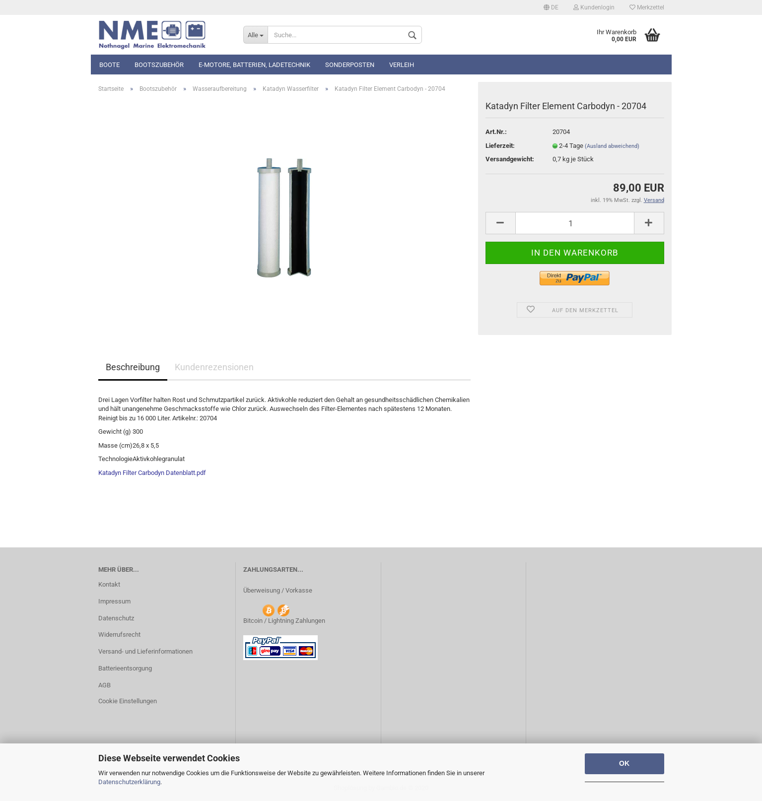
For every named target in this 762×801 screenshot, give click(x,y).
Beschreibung (133, 367)
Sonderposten (349, 64)
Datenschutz (116, 618)
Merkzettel (646, 7)
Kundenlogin (594, 7)
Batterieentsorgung (125, 668)
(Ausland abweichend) (612, 146)
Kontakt (109, 584)
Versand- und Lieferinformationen (145, 651)
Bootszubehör (159, 64)
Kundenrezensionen (214, 367)
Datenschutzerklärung (129, 782)
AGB (104, 685)
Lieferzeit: (500, 145)
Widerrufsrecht (119, 634)
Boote (109, 64)
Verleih (401, 64)
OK (624, 763)
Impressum (114, 601)
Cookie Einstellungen (127, 701)
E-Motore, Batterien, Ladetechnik (254, 64)
